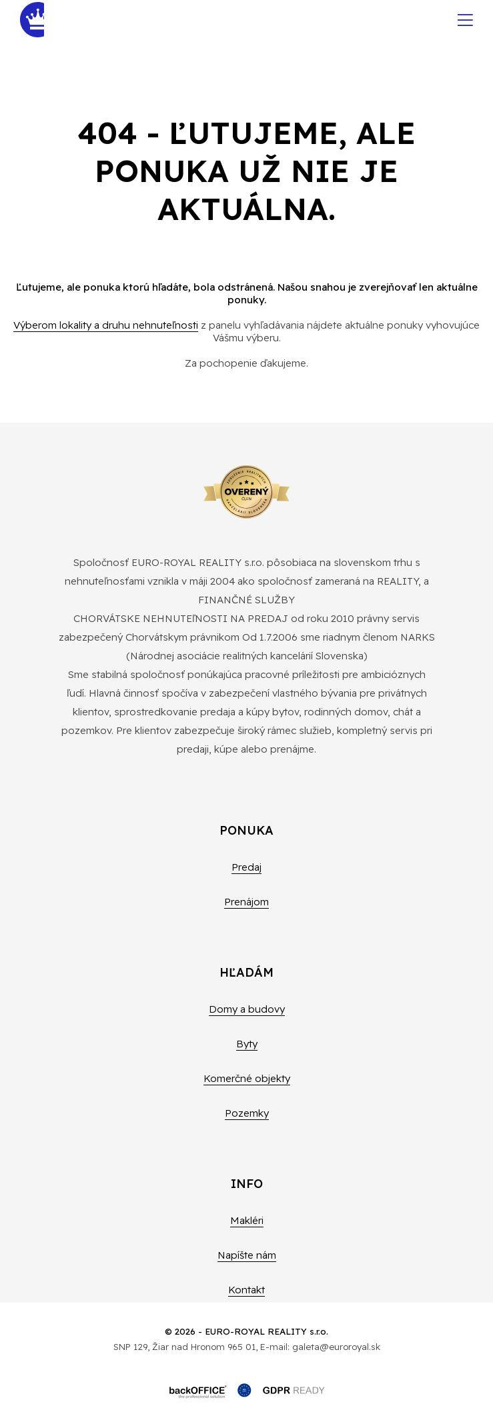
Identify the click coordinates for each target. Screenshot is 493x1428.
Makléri (247, 1220)
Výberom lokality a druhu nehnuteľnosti (105, 325)
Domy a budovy (247, 1009)
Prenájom (246, 901)
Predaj (246, 867)
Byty (247, 1043)
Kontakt (246, 1289)
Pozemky (247, 1113)
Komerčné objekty (246, 1078)
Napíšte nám (246, 1255)
